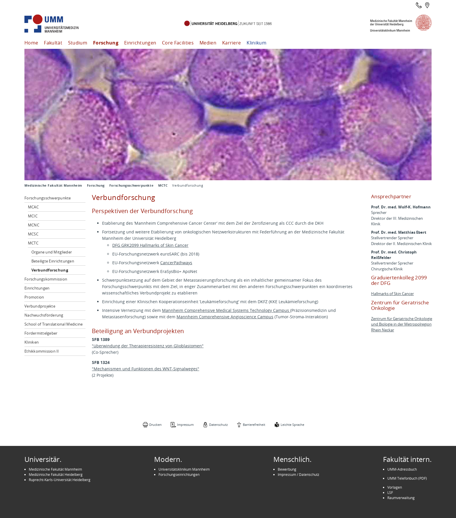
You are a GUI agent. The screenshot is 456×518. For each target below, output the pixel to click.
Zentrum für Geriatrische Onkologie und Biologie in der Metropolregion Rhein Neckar (401, 324)
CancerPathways (176, 262)
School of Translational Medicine (53, 324)
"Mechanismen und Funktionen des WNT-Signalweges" (145, 368)
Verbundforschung (49, 270)
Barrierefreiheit (254, 424)
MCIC (33, 216)
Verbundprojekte (39, 306)
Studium (77, 43)
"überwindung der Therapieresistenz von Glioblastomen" (148, 346)
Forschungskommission (45, 279)
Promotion (34, 297)
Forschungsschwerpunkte (131, 185)
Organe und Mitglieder (51, 252)
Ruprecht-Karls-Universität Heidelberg (59, 479)
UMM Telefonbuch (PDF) (407, 478)
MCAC (33, 207)
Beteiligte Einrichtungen (52, 261)
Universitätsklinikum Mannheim (184, 469)
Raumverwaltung (401, 497)
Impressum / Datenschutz (298, 474)
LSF (390, 492)
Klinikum (256, 43)
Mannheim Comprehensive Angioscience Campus (225, 316)
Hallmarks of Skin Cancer (392, 293)
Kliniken (31, 342)
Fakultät (53, 43)
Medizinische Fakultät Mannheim (53, 185)
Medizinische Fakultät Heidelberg (56, 474)
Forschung (105, 43)
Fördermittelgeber (40, 333)
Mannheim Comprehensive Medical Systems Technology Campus (226, 310)
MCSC (33, 234)
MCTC (163, 185)
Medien (208, 43)
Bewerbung (287, 469)
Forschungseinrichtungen (179, 474)
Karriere (231, 43)
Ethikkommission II (41, 351)
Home (31, 43)
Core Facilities (178, 43)
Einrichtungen (140, 43)
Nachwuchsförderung (43, 315)
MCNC (33, 225)
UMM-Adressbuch (402, 469)
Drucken (155, 424)
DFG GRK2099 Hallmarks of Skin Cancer (150, 245)
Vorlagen (394, 487)
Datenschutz (218, 424)
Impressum (185, 424)
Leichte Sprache (292, 424)
